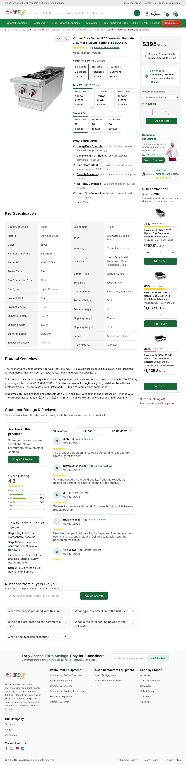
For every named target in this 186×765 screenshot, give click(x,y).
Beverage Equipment (61, 680)
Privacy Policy (150, 760)
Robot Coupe (147, 691)
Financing (155, 23)
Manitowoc (146, 696)
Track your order (132, 2)
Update (155, 82)
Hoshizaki (145, 701)
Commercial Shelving (61, 685)
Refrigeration (41, 23)
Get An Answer (94, 595)
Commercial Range (70, 30)
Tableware (93, 23)
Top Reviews (121, 431)
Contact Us (150, 2)
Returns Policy (172, 760)
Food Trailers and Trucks (117, 23)
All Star (89, 431)
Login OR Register (23, 459)
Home (7, 30)
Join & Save (158, 657)
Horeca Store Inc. (24, 759)
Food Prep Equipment (61, 696)
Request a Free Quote (153, 160)
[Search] (137, 13)
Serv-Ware (146, 685)
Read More (84, 202)
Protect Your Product (153, 91)
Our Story (10, 724)
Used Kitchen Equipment (108, 680)
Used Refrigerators (105, 675)
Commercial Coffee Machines (66, 675)
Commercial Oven (59, 701)
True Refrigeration (150, 680)
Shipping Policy (127, 760)
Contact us (11, 734)
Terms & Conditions (169, 2)
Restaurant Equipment (17, 23)
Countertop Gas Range (89, 30)
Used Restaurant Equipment (67, 23)
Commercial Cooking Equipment (46, 30)
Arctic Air (145, 675)
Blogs (8, 729)
